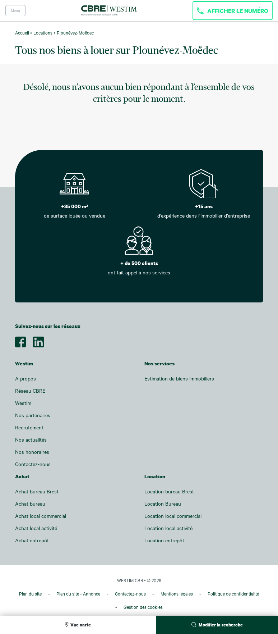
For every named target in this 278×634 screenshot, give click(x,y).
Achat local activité (36, 528)
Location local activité (168, 528)
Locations (42, 33)
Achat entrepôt (32, 540)
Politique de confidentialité (233, 594)
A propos (25, 378)
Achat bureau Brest (37, 491)
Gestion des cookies (143, 607)
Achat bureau (30, 503)
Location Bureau (162, 503)
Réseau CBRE (30, 390)
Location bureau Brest (169, 491)
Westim (23, 403)
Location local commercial (172, 515)
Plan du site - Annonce (78, 594)
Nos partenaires (32, 415)
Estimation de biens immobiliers (179, 378)
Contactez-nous (33, 464)
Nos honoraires (32, 451)
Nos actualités (31, 439)
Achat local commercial (40, 515)
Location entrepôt (164, 540)
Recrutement (29, 427)
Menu (15, 10)
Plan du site (30, 594)
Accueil (22, 33)
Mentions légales (177, 594)
